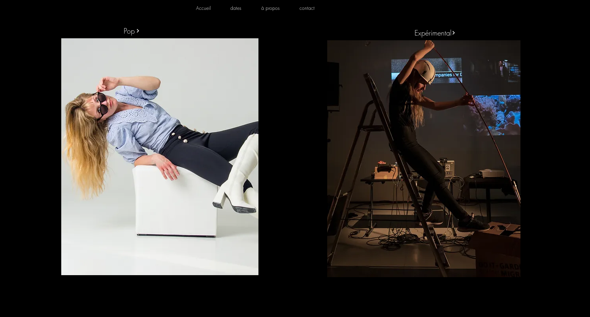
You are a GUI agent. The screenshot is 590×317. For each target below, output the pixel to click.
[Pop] (131, 30)
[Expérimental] (435, 32)
